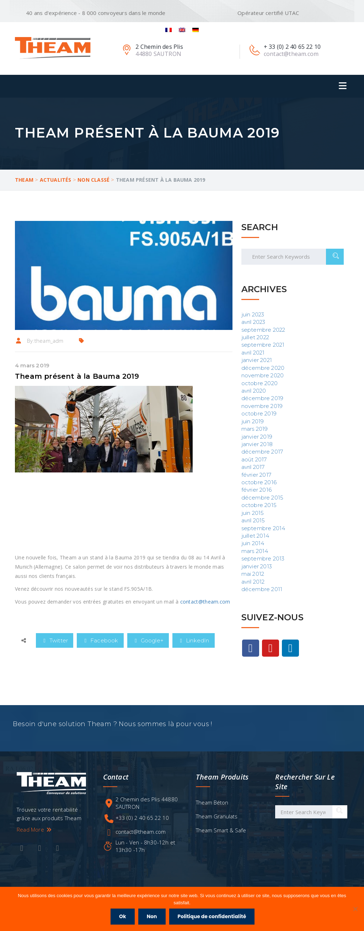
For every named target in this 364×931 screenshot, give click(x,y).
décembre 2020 (263, 367)
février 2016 (256, 489)
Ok (123, 917)
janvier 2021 (256, 360)
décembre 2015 (262, 497)
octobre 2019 (259, 413)
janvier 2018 (257, 444)
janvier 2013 (256, 566)
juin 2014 (252, 543)
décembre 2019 (262, 398)
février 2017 (256, 474)
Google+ (148, 640)
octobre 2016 (259, 482)
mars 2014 (254, 551)
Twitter (54, 640)
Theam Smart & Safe (221, 833)
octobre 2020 (259, 383)
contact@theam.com (205, 601)
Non (153, 917)
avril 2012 (253, 581)
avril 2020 (253, 390)
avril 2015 (253, 520)
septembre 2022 (263, 329)
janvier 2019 (256, 436)
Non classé (93, 179)
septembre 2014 (263, 528)
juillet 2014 (255, 535)
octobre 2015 (259, 505)
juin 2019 (252, 421)
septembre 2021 (263, 344)
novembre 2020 (262, 375)
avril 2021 (253, 352)
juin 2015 (252, 513)
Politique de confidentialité (213, 917)
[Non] (355, 909)
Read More (34, 832)
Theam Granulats (216, 819)
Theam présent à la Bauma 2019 (77, 376)
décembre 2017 (262, 451)
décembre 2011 (262, 589)
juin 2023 (252, 314)
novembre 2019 (262, 406)
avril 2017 (253, 467)
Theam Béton (212, 805)
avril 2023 (253, 322)
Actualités (55, 179)
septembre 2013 (263, 558)
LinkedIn (193, 640)
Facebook (100, 640)
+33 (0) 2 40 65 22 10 (142, 820)
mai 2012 (252, 573)
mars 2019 (254, 428)
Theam (24, 179)
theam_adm (49, 340)
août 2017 (254, 459)
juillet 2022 (255, 337)
